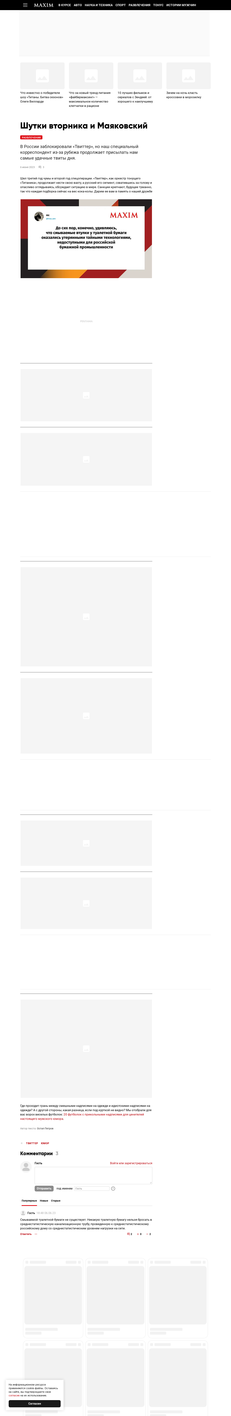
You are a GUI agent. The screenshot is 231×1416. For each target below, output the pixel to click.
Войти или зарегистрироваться (131, 1164)
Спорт (121, 5)
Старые (55, 1201)
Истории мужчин (181, 5)
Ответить (26, 1234)
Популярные (29, 1201)
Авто (78, 5)
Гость (31, 1213)
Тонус (158, 5)
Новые (44, 1201)
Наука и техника (99, 5)
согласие (14, 1395)
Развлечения (139, 5)
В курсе (64, 5)
